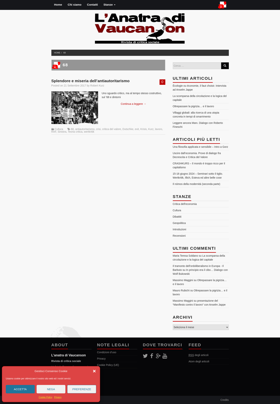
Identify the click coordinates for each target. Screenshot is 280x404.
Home (58, 4)
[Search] (225, 66)
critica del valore (111, 129)
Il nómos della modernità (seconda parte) (196, 183)
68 (64, 53)
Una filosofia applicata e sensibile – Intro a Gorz (200, 146)
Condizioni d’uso (106, 352)
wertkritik (89, 131)
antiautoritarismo (85, 129)
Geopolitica (179, 223)
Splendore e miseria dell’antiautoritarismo (90, 81)
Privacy (57, 397)
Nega (51, 389)
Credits (224, 399)
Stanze (109, 4)
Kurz (151, 129)
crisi (98, 129)
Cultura (59, 129)
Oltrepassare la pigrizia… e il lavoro (193, 106)
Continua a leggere (133, 103)
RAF (53, 131)
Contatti (92, 4)
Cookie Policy (45, 397)
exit (137, 129)
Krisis (143, 129)
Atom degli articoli (199, 361)
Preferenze (81, 389)
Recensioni (179, 235)
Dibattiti (177, 216)
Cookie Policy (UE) (108, 364)
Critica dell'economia (185, 203)
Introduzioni (179, 229)
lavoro (158, 129)
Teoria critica (75, 131)
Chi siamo (74, 4)
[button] (94, 371)
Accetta (20, 389)
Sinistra (62, 131)
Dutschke (128, 129)
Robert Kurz (97, 85)
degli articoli (199, 355)
